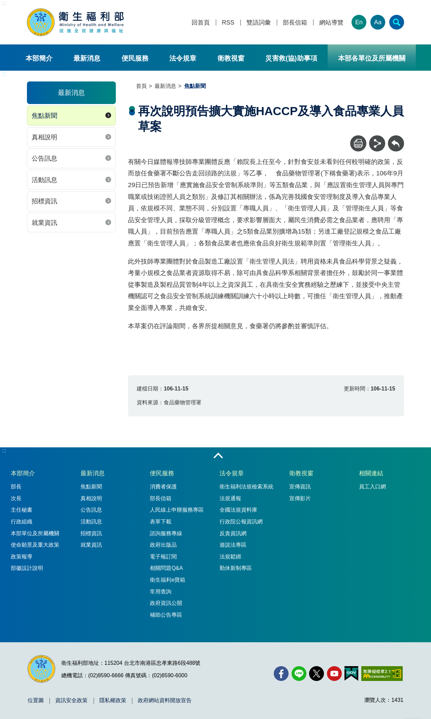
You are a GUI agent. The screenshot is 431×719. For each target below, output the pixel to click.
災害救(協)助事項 (291, 58)
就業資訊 (44, 222)
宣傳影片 (300, 498)
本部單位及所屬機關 (35, 533)
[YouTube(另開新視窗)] (334, 673)
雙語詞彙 (258, 23)
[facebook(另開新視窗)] (281, 673)
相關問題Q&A (166, 568)
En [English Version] (359, 22)
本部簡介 (39, 58)
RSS (228, 23)
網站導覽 (331, 23)
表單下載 (160, 521)
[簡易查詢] (396, 22)
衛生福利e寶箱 (167, 580)
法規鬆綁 (230, 556)
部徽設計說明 (27, 568)
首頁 (141, 86)
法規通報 (230, 498)
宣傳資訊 (300, 486)
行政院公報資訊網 (241, 521)
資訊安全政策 (71, 700)
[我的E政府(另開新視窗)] (351, 673)
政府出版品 (163, 545)
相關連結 (371, 473)
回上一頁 (396, 138)
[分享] (377, 143)
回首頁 (201, 23)
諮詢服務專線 (166, 533)
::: (4, 3)
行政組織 (21, 521)
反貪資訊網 (233, 533)
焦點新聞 (44, 115)
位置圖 (36, 700)
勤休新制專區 (236, 568)
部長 (16, 486)
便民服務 (135, 58)
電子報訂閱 (163, 556)
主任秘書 (21, 510)
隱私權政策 (112, 700)
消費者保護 (163, 486)
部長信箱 (295, 23)
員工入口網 (372, 486)
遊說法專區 (233, 545)
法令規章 (182, 58)
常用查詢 (160, 591)
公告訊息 (44, 158)
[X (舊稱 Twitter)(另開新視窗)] (316, 673)
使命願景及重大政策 (35, 545)
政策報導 (21, 556)
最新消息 (86, 58)
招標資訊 (44, 201)
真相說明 (44, 137)
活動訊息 (44, 179)
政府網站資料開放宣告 (165, 700)
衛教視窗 (231, 58)
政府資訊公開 (166, 603)
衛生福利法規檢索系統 (246, 486)
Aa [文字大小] (378, 22)
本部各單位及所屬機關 (371, 58)
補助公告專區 (166, 615)
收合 (218, 456)
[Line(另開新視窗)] (299, 673)
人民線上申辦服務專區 (177, 510)
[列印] (358, 143)
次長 (16, 498)
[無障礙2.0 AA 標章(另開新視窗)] (382, 673)
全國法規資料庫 (238, 510)
